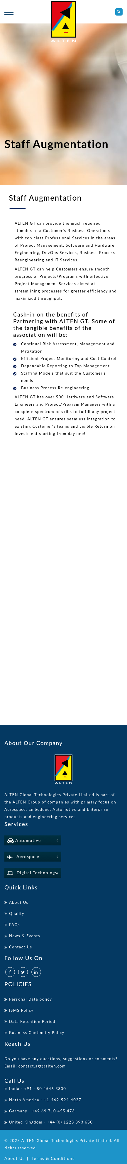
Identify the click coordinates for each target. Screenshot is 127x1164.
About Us (18, 902)
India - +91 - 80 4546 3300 (37, 1088)
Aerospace (23, 856)
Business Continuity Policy (37, 1032)
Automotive (24, 840)
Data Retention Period (32, 1021)
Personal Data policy (30, 999)
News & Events (24, 935)
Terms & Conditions (53, 1158)
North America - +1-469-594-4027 (45, 1099)
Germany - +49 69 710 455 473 (42, 1111)
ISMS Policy (21, 1010)
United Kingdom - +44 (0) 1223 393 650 (51, 1122)
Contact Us (20, 947)
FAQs (14, 924)
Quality (16, 913)
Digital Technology (32, 872)
